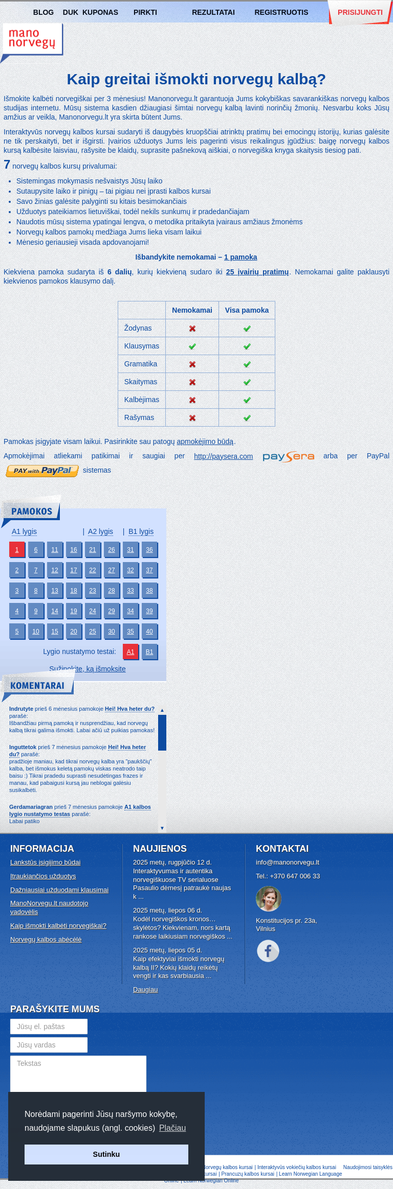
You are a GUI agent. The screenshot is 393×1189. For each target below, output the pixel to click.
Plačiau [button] (172, 1128)
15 (54, 631)
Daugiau (145, 989)
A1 (131, 652)
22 (92, 570)
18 (73, 590)
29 (111, 611)
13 (54, 590)
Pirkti (145, 12)
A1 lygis (24, 531)
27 (111, 570)
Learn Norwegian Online (211, 1180)
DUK (70, 12)
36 (149, 549)
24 (92, 611)
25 (92, 631)
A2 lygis (100, 531)
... (141, 896)
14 (54, 611)
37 (149, 570)
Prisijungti (360, 12)
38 (149, 590)
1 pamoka (240, 257)
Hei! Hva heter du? (130, 709)
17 (73, 570)
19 (73, 611)
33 (130, 590)
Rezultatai (213, 12)
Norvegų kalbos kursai (31, 43)
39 (149, 611)
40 (149, 631)
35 (130, 631)
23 (92, 590)
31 (130, 549)
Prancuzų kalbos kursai (249, 1174)
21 (92, 549)
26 (111, 549)
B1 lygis (141, 531)
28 (111, 590)
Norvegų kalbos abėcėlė (45, 939)
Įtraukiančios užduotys (43, 876)
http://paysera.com (223, 456)
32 (130, 570)
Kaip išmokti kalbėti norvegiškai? (58, 925)
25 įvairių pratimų (257, 272)
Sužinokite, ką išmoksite (87, 669)
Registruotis (281, 12)
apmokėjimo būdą (205, 441)
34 (130, 611)
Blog (43, 12)
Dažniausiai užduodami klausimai (59, 890)
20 (73, 631)
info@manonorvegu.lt (287, 862)
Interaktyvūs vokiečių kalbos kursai (296, 1167)
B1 (150, 652)
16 (73, 549)
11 (54, 549)
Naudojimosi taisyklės (367, 1167)
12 (54, 570)
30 (111, 631)
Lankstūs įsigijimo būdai (45, 862)
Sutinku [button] (106, 1154)
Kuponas (100, 12)
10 (35, 631)
